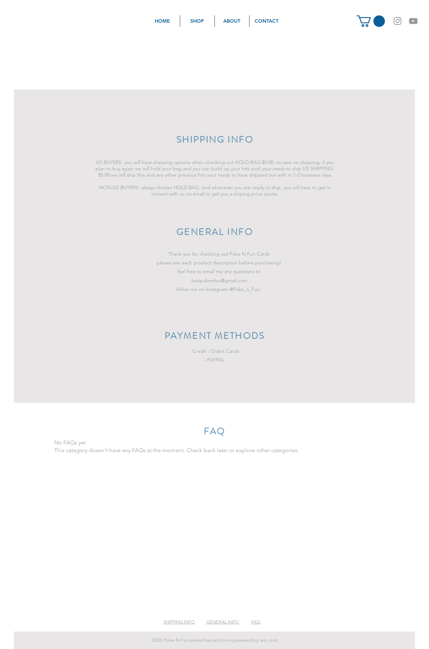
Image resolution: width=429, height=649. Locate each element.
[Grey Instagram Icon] (397, 21)
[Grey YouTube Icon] (413, 21)
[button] (371, 21)
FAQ (255, 622)
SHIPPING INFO (179, 622)
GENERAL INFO (222, 622)
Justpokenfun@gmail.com (219, 280)
